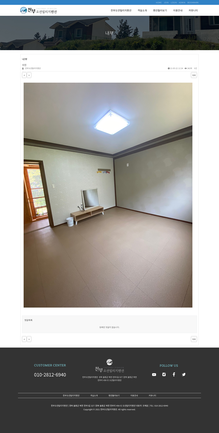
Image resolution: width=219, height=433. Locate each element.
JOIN (166, 2)
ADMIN (182, 2)
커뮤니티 (193, 10)
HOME (159, 2)
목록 (194, 75)
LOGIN (174, 2)
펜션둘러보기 (160, 10)
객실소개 (142, 10)
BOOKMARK (193, 2)
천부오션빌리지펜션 (121, 10)
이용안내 (177, 10)
